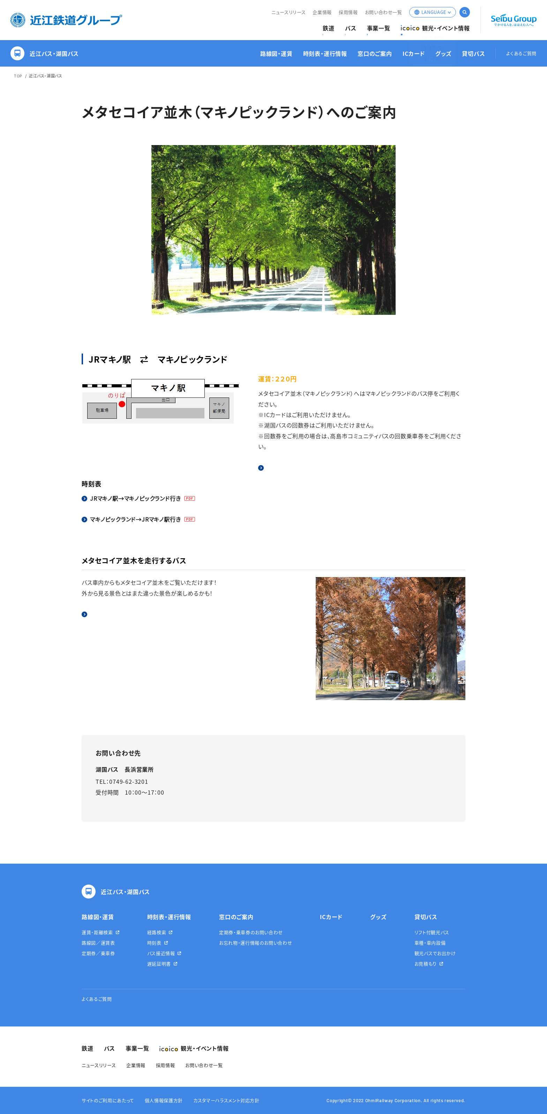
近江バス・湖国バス (44, 53)
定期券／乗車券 (98, 953)
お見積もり (425, 963)
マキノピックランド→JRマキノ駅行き (135, 519)
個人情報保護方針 (164, 1100)
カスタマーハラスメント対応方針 (226, 1100)
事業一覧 (378, 28)
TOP (18, 75)
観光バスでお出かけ (435, 953)
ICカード (414, 53)
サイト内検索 (464, 12)
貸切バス (473, 53)
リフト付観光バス (431, 932)
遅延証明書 (159, 963)
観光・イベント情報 (435, 28)
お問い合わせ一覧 (383, 12)
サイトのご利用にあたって (108, 1100)
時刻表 (154, 942)
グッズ (443, 53)
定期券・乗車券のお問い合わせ (251, 932)
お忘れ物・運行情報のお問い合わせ (255, 942)
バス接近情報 (161, 953)
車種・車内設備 (430, 942)
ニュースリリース (288, 12)
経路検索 (156, 932)
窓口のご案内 (375, 53)
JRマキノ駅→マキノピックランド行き (135, 498)
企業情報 (322, 12)
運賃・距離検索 (97, 932)
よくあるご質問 (521, 53)
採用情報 (348, 12)
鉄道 (329, 28)
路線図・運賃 (276, 53)
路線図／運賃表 (98, 942)
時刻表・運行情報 (325, 53)
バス (351, 28)
